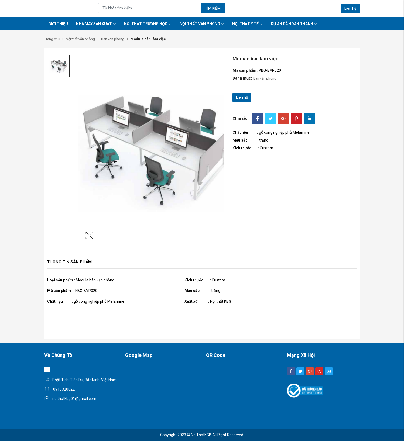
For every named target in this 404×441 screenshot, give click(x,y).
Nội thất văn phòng (202, 24)
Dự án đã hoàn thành (294, 24)
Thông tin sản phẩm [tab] (69, 262)
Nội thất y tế (247, 24)
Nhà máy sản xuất (96, 24)
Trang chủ (52, 39)
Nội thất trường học (148, 24)
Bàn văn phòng (112, 39)
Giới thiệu (58, 24)
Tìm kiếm (213, 8)
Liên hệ (350, 8)
